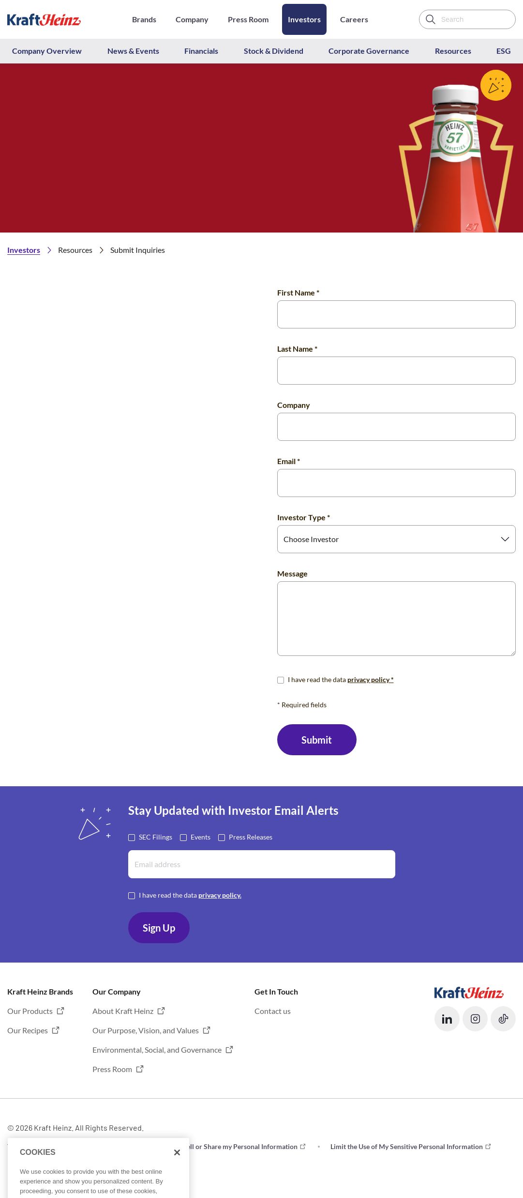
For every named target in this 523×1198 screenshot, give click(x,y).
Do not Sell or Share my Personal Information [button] (229, 1146)
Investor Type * (303, 517)
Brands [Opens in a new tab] (144, 19)
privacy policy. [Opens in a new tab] (219, 895)
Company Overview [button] (47, 50)
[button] (447, 1018)
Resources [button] (453, 50)
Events (200, 836)
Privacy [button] (116, 1146)
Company (293, 404)
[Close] (177, 1169)
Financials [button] (201, 50)
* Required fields (302, 704)
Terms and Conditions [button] (40, 1146)
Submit (316, 740)
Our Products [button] (30, 1010)
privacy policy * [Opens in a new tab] (370, 679)
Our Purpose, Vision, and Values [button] (145, 1030)
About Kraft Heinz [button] (122, 1010)
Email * (288, 461)
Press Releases (250, 836)
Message (292, 573)
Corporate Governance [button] (369, 50)
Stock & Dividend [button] (273, 50)
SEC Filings (155, 836)
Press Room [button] (112, 1069)
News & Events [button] (133, 50)
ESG (503, 50)
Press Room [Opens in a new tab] (248, 19)
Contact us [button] (272, 1010)
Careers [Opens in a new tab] (354, 19)
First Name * (298, 292)
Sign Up (159, 928)
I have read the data (341, 679)
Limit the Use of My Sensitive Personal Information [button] (406, 1146)
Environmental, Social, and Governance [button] (157, 1049)
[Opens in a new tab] (469, 991)
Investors (304, 19)
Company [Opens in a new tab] (192, 19)
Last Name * (297, 348)
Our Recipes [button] (27, 1030)
